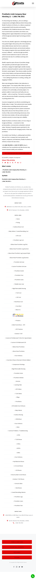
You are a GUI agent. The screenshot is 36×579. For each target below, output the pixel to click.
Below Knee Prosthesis (18, 347)
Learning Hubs (18, 385)
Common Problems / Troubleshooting (18, 430)
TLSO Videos (18, 393)
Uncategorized (17, 157)
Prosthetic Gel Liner (19, 262)
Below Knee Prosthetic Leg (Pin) (19, 244)
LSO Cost (18, 297)
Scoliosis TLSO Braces (18, 479)
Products (18, 320)
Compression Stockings (19, 364)
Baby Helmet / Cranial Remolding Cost (18, 231)
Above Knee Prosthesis (18, 351)
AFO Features (19, 329)
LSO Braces (19, 470)
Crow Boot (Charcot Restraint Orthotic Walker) (19, 360)
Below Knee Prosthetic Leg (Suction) (19, 249)
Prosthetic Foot (19, 275)
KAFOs (18, 448)
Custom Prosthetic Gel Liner (19, 266)
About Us (18, 309)
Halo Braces (19, 488)
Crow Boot (18, 306)
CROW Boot (19, 419)
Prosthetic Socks (19, 279)
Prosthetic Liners (18, 501)
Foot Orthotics (18, 355)
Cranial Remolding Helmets (19, 492)
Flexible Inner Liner (19, 284)
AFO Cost (18, 235)
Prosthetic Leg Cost (19, 240)
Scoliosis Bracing (18, 414)
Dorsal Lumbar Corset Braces (18, 474)
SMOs (18, 452)
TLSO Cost (18, 293)
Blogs (18, 397)
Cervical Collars (18, 483)
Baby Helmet (18, 410)
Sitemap (25, 562)
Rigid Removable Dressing (19, 288)
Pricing (18, 222)
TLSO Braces (18, 439)
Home (18, 219)
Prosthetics (19, 401)
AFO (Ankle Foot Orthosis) (18, 406)
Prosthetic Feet (19, 505)
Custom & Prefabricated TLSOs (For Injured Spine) (18, 338)
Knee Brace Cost (18, 301)
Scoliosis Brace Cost (19, 227)
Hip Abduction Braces (18, 461)
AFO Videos (19, 389)
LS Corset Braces (18, 466)
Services (18, 381)
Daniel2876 (5, 157)
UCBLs (18, 444)
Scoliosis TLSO (18, 333)
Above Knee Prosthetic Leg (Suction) (19, 257)
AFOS (18, 435)
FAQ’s (18, 427)
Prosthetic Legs (19, 496)
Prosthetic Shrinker (19, 377)
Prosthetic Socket (19, 271)
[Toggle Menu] (33, 3)
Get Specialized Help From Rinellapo (17, 153)
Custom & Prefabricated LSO (18, 342)
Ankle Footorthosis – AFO (18, 325)
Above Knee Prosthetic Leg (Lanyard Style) (19, 253)
